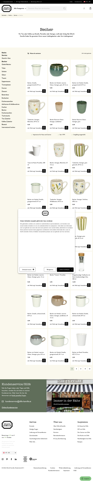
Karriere (55, 432)
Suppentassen (6, 81)
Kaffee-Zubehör (7, 121)
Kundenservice (78, 1)
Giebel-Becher (6, 64)
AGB (75, 470)
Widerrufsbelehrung (64, 468)
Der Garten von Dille (84, 432)
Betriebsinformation (59, 435)
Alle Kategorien (20, 8)
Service (15, 15)
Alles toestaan (66, 269)
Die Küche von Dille (83, 435)
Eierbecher (5, 98)
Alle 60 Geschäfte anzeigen (61, 404)
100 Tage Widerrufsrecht (22, 1)
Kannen (4, 88)
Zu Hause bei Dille (83, 426)
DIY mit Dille (81, 429)
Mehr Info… (32, 442)
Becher (4, 61)
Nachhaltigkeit (57, 429)
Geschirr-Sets (6, 58)
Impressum (66, 470)
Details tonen (28, 269)
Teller (4, 68)
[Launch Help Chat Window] (85, 478)
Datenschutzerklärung (40, 468)
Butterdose (5, 95)
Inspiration (83, 422)
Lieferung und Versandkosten (37, 432)
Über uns (57, 422)
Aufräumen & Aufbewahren (10, 104)
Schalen (4, 71)
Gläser (4, 75)
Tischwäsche (6, 116)
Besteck (4, 124)
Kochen (4, 107)
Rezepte (80, 442)
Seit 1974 (62, 134)
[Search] (64, 8)
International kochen (8, 127)
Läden (71, 1)
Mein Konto (84, 8)
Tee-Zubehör (6, 119)
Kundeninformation (54, 470)
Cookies (52, 468)
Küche (10, 15)
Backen (4, 110)
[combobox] (46, 8)
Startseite (4, 15)
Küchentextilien (7, 113)
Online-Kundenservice (10, 407)
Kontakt (31, 426)
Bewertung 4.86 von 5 (36, 1)
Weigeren (50, 269)
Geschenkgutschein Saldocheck (38, 438)
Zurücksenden (33, 435)
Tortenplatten (6, 85)
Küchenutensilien (7, 101)
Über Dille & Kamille (59, 426)
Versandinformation (8, 1)
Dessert (4, 91)
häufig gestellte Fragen (19, 395)
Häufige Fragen (33, 429)
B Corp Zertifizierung (59, 438)
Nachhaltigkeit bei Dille (84, 438)
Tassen (4, 78)
